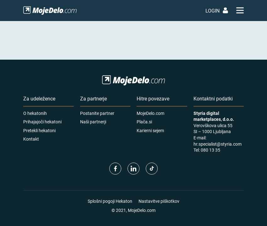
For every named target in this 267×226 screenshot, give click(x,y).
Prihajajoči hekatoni (42, 122)
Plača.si (144, 122)
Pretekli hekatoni (39, 130)
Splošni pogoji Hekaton (110, 201)
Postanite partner (97, 113)
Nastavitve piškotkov (159, 201)
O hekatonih (35, 113)
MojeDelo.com (150, 113)
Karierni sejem (150, 130)
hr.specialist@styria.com (217, 144)
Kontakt (31, 139)
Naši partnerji (93, 122)
